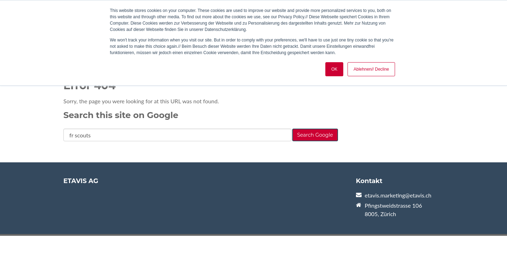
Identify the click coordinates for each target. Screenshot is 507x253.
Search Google (315, 135)
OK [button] (334, 69)
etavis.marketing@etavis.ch (398, 195)
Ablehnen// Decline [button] (371, 69)
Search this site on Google (120, 115)
